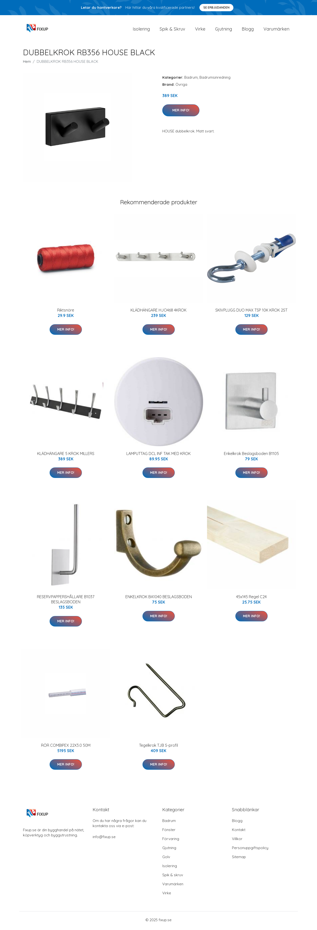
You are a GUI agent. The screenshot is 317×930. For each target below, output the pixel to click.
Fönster (168, 831)
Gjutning (223, 29)
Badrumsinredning (214, 79)
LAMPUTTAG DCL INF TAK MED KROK (158, 455)
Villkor (237, 840)
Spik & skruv (172, 876)
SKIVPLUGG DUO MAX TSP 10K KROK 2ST (251, 311)
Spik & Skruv (172, 29)
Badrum (191, 79)
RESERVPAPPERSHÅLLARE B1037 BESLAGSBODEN (65, 601)
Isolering (141, 29)
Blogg (248, 29)
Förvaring (170, 840)
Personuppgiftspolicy (250, 849)
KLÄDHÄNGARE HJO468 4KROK (158, 311)
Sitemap (239, 858)
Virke (200, 29)
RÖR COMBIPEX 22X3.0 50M (65, 746)
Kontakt (238, 831)
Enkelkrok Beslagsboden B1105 (251, 455)
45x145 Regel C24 (251, 598)
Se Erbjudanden (216, 7)
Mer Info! (180, 111)
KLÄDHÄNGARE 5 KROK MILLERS (65, 455)
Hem (27, 63)
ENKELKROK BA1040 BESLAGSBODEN (158, 598)
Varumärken (276, 29)
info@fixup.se (104, 838)
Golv (166, 858)
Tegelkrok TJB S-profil (158, 746)
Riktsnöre (65, 311)
